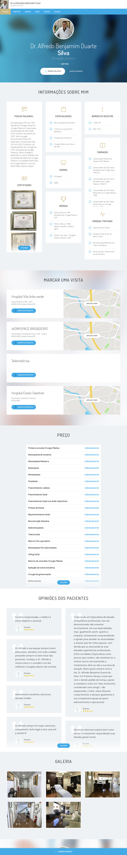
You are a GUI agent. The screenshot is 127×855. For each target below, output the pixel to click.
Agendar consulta (63, 852)
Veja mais (24, 248)
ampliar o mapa (91, 303)
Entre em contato (76, 71)
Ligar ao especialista (23, 311)
